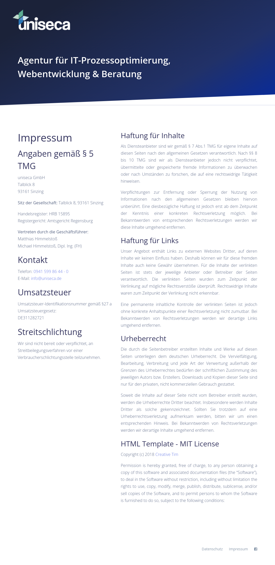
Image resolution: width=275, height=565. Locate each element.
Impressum (238, 548)
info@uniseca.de (46, 278)
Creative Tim (166, 454)
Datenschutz (212, 548)
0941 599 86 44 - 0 (50, 271)
